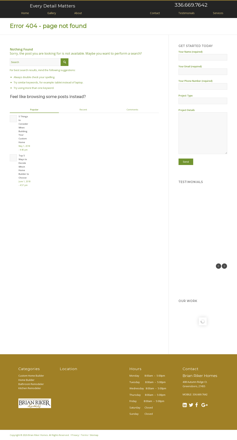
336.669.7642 (191, 5)
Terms (84, 435)
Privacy (75, 435)
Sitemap (94, 435)
